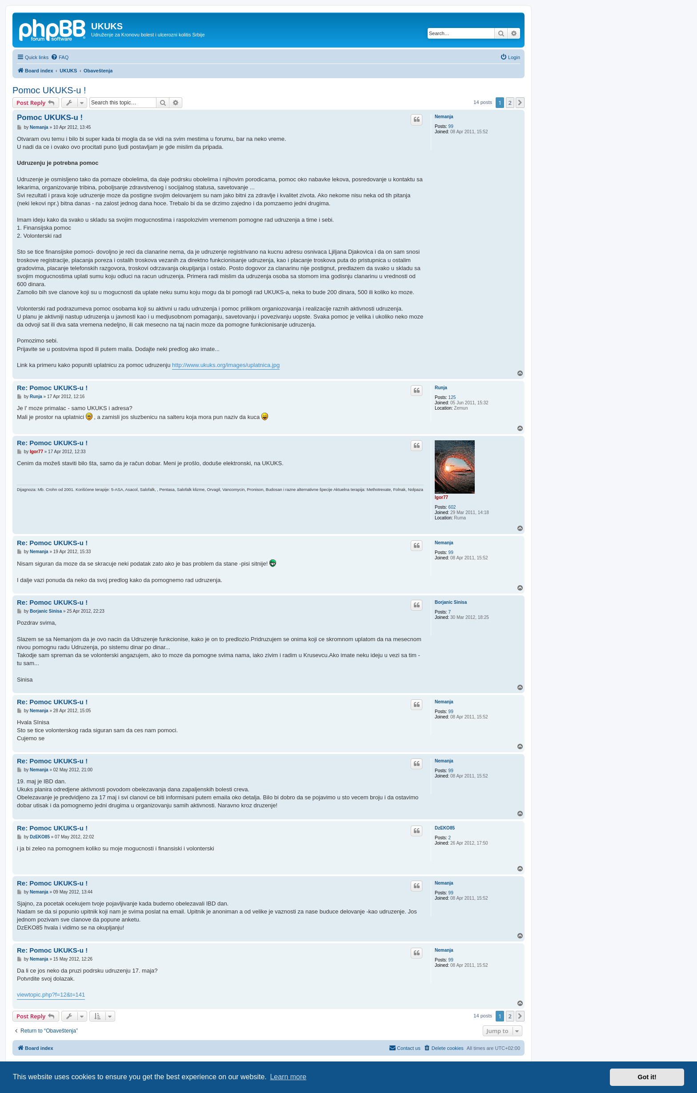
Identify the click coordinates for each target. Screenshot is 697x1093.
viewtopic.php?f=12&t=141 (51, 994)
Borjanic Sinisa (451, 602)
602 (452, 507)
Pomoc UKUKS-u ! (49, 90)
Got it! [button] (647, 1077)
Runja (441, 387)
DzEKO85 (445, 828)
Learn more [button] (288, 1077)
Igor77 (441, 497)
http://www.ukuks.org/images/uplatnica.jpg (226, 365)
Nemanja (444, 116)
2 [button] (510, 103)
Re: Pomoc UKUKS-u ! (52, 387)
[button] (520, 102)
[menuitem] (59, 57)
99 (451, 126)
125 (452, 397)
